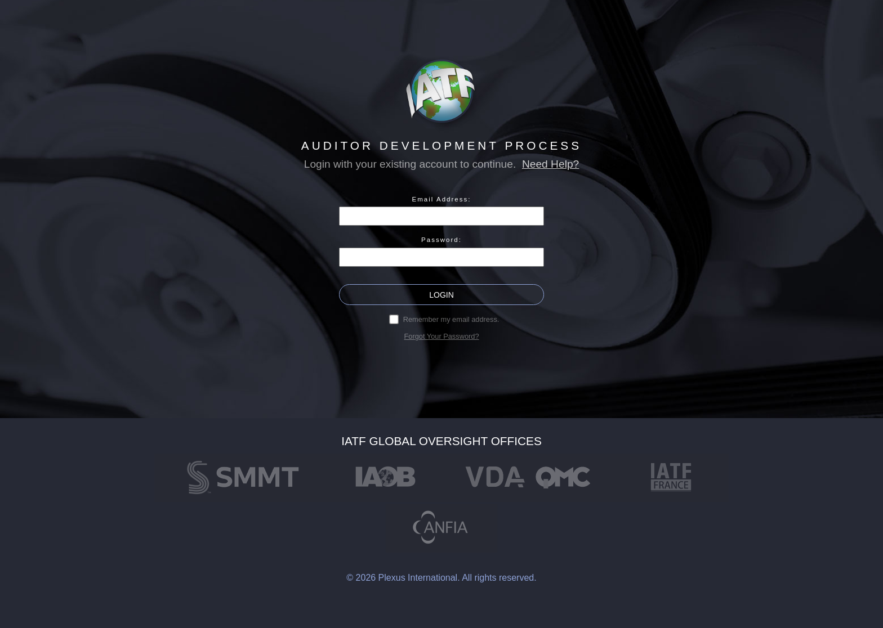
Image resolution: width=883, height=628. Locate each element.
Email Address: (441, 199)
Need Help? (550, 164)
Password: (441, 239)
